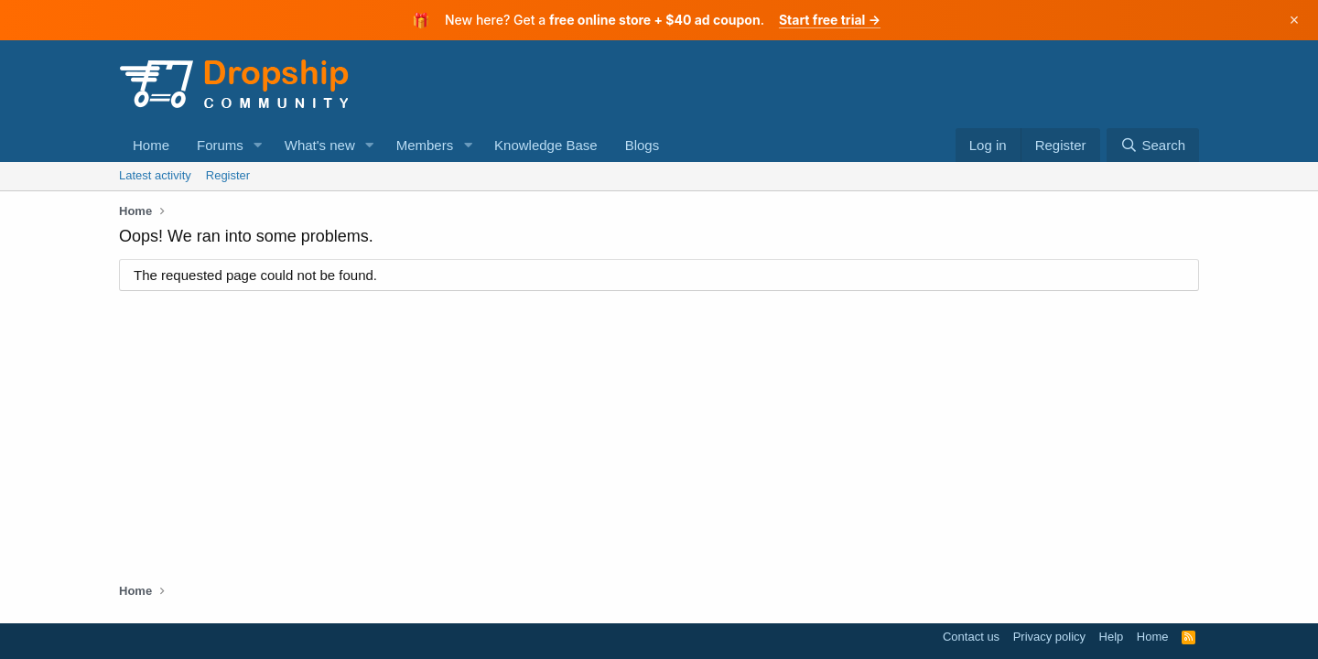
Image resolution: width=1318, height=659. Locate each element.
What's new (320, 145)
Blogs (642, 145)
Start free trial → (829, 19)
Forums (220, 145)
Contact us (971, 636)
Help (1111, 636)
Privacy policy (1049, 636)
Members (425, 145)
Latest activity (155, 175)
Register (228, 175)
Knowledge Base (546, 145)
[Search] (1153, 145)
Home (151, 145)
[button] (258, 145)
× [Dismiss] (1295, 20)
